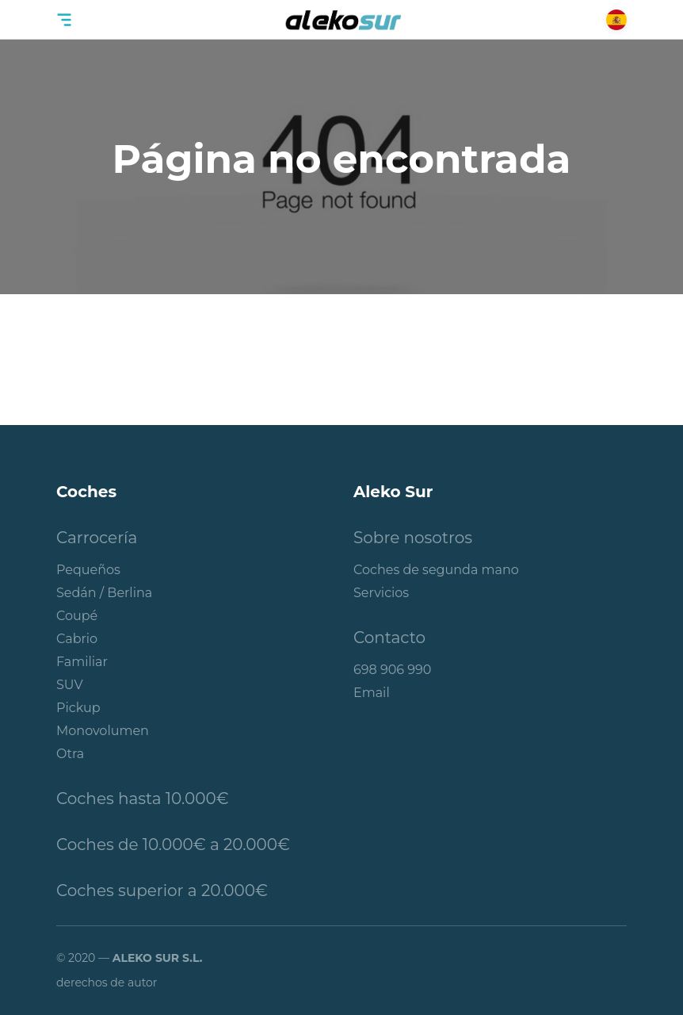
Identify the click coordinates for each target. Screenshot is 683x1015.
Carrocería (96, 537)
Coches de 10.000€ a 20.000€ (173, 844)
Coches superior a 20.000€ (162, 890)
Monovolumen (102, 730)
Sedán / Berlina (104, 592)
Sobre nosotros (412, 537)
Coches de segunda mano (436, 569)
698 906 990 (392, 669)
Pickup (78, 707)
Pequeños (88, 569)
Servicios (381, 592)
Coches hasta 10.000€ (142, 798)
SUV (69, 684)
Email (371, 692)
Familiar (82, 661)
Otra (70, 753)
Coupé (76, 615)
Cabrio (76, 638)
